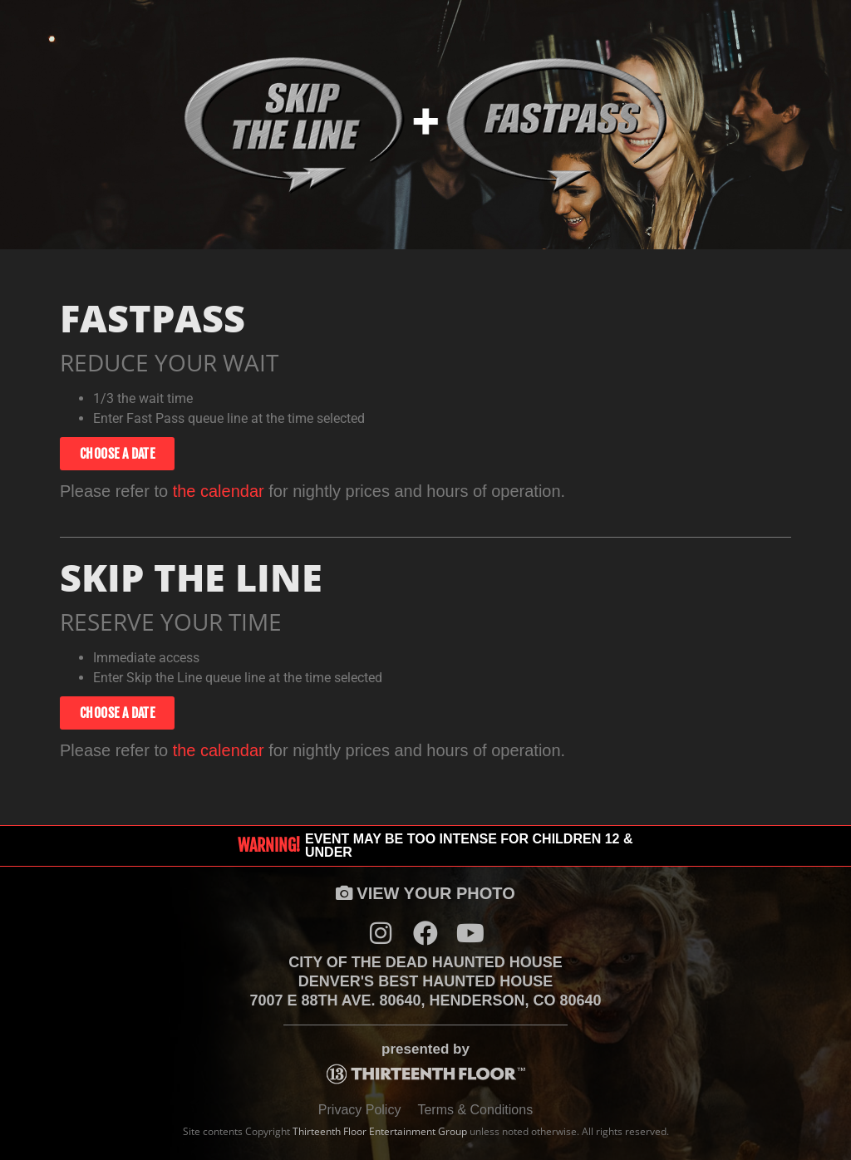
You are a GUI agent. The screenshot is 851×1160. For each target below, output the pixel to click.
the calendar (218, 491)
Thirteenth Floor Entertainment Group (380, 1131)
